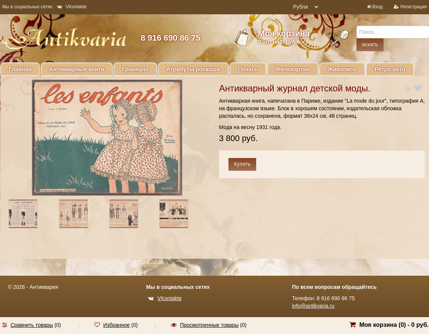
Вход (377, 6)
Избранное (116, 325)
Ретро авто (390, 69)
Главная (20, 69)
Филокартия (293, 69)
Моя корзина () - (394, 325)
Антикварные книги (76, 69)
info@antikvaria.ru (313, 306)
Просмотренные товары (209, 325)
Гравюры (135, 69)
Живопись (342, 69)
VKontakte (71, 6)
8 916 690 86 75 (170, 38)
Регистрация (413, 6)
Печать (248, 69)
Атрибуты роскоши (193, 69)
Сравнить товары (32, 325)
